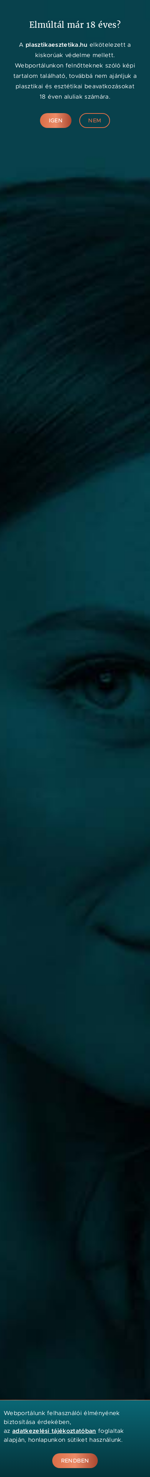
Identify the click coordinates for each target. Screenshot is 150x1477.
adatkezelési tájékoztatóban (54, 1431)
